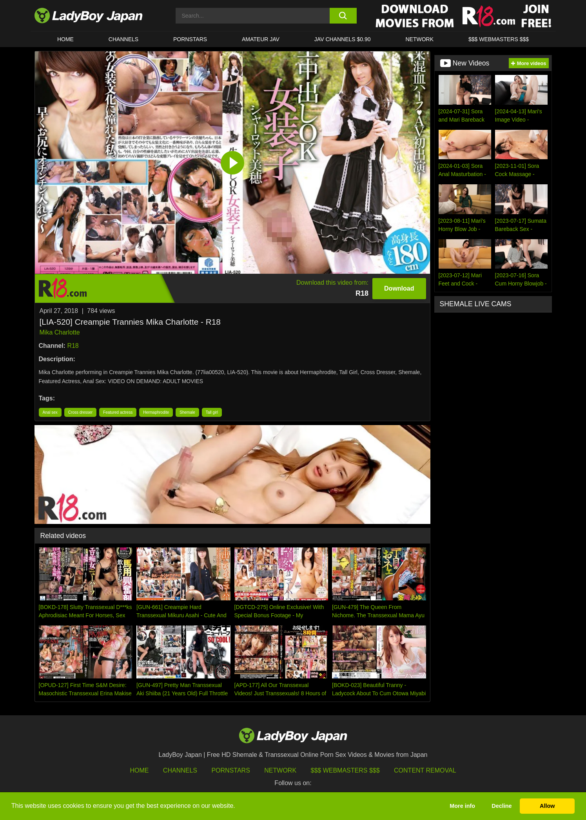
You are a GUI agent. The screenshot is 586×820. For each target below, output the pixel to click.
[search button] (343, 16)
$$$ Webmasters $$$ (345, 770)
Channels (180, 770)
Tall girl (212, 412)
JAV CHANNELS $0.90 (342, 39)
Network (419, 39)
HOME (65, 39)
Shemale (187, 412)
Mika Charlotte (60, 332)
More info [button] (462, 806)
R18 (72, 345)
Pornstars (190, 39)
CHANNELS (123, 39)
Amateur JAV (260, 39)
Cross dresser (80, 412)
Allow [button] (547, 806)
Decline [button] (502, 806)
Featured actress (117, 412)
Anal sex (50, 412)
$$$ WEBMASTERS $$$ (498, 39)
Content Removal (425, 770)
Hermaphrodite (156, 412)
